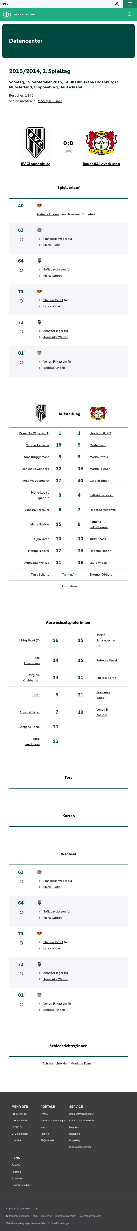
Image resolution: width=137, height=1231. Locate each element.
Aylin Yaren (41, 539)
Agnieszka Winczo (55, 337)
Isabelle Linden (48, 214)
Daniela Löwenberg (35, 468)
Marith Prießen (100, 468)
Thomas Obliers (101, 574)
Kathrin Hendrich (101, 495)
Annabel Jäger (53, 330)
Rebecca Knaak (107, 660)
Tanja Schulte (40, 574)
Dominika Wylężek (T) (34, 433)
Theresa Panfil (53, 300)
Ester (36, 695)
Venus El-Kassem (55, 361)
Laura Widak (51, 306)
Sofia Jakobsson (54, 269)
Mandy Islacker (38, 550)
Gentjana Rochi (29, 726)
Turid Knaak (98, 539)
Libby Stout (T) (29, 640)
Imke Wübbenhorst (35, 480)
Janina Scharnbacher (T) (105, 640)
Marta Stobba (52, 275)
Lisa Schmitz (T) (100, 433)
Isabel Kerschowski (103, 509)
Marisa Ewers (99, 457)
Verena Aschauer (37, 445)
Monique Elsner (50, 101)
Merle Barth (51, 245)
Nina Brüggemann (36, 457)
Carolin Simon (99, 480)
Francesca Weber (55, 238)
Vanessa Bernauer (37, 509)
